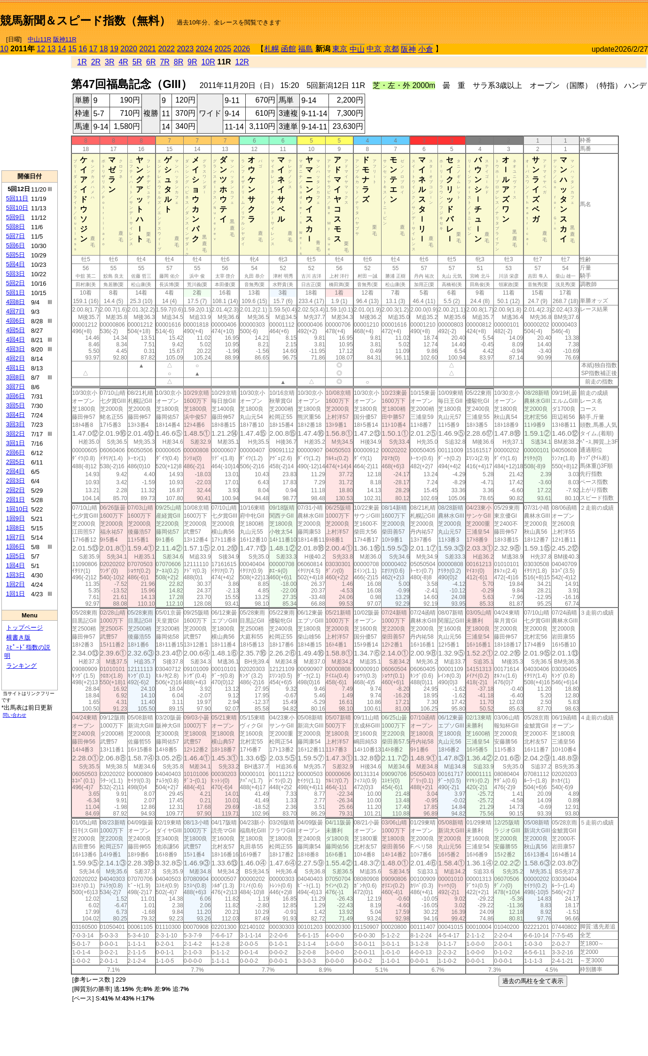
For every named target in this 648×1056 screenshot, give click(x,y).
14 (62, 49)
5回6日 (15, 245)
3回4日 (15, 414)
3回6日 (15, 396)
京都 (391, 49)
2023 (185, 49)
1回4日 (15, 565)
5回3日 (15, 273)
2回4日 (15, 471)
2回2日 (15, 490)
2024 (203, 49)
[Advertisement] (538, 17)
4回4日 (15, 339)
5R (137, 62)
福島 (305, 49)
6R (151, 62)
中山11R (39, 39)
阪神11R (65, 39)
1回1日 (15, 593)
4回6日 (15, 320)
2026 (242, 49)
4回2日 (15, 358)
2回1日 (15, 499)
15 (72, 49)
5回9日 (15, 217)
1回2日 (15, 584)
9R (192, 62)
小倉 (425, 49)
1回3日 (15, 574)
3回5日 (15, 405)
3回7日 (15, 386)
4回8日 (15, 301)
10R (208, 62)
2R (96, 62)
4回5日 (15, 330)
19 (114, 49)
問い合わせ (14, 715)
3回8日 (15, 377)
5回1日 (15, 292)
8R (178, 62)
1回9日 (15, 518)
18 (104, 49)
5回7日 (15, 236)
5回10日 (17, 207)
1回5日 (15, 556)
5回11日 (17, 198)
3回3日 (15, 424)
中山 (357, 49)
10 (4, 49)
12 (41, 49)
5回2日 (15, 283)
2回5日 (15, 461)
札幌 (271, 49)
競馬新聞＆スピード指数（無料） (85, 20)
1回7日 (15, 537)
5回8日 (15, 226)
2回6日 (15, 452)
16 (82, 49)
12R (242, 62)
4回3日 (15, 348)
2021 (147, 49)
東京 (339, 49)
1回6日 (15, 546)
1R (81, 62)
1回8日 (15, 527)
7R (164, 62)
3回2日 (15, 433)
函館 (288, 49)
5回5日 (15, 254)
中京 (374, 49)
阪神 (408, 49)
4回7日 (15, 311)
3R (109, 62)
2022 (166, 49)
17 (93, 49)
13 (51, 49)
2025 (223, 49)
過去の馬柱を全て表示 (532, 980)
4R (123, 62)
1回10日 (17, 508)
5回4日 (15, 264)
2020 (128, 49)
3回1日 (15, 443)
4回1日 (15, 367)
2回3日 (15, 480)
